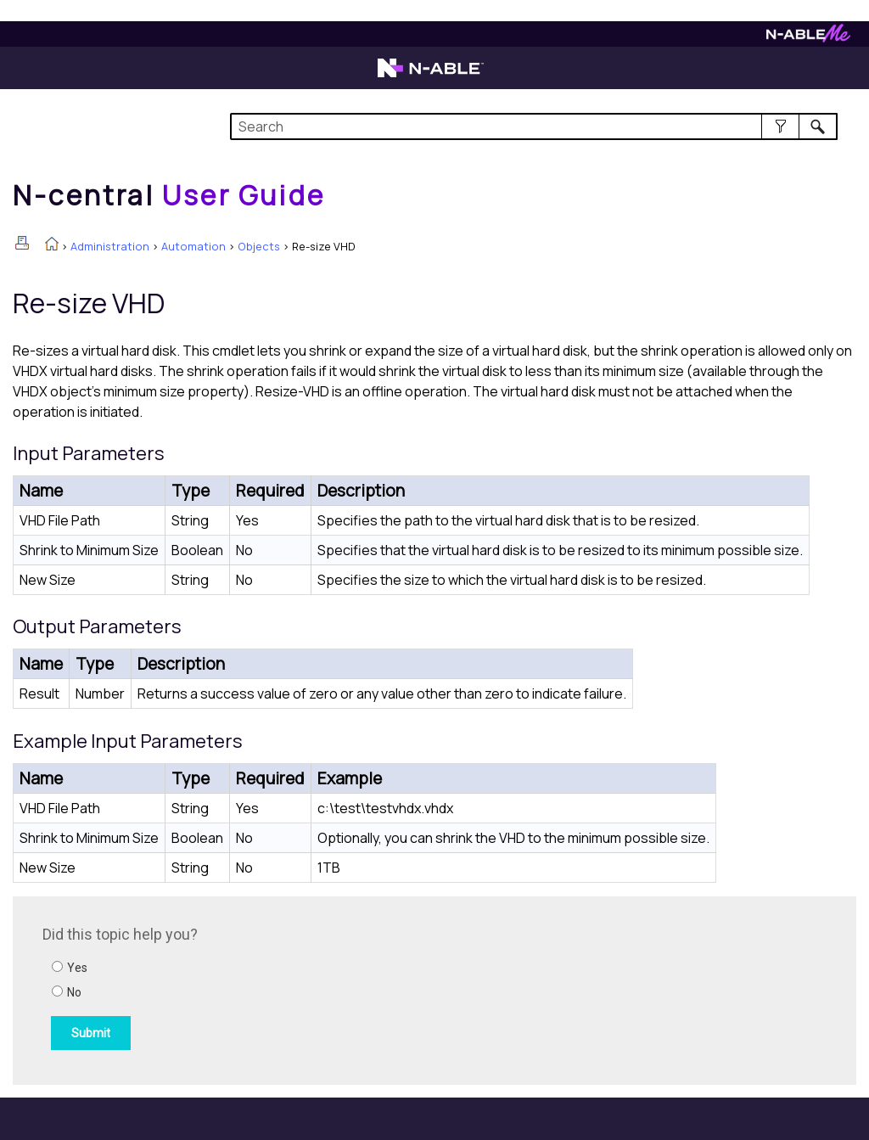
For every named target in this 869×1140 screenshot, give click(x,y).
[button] (780, 126)
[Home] (169, 195)
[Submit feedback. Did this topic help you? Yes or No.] (271, 988)
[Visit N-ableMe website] (808, 38)
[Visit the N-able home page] (431, 75)
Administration (109, 246)
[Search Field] (534, 126)
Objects (259, 246)
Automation (193, 246)
